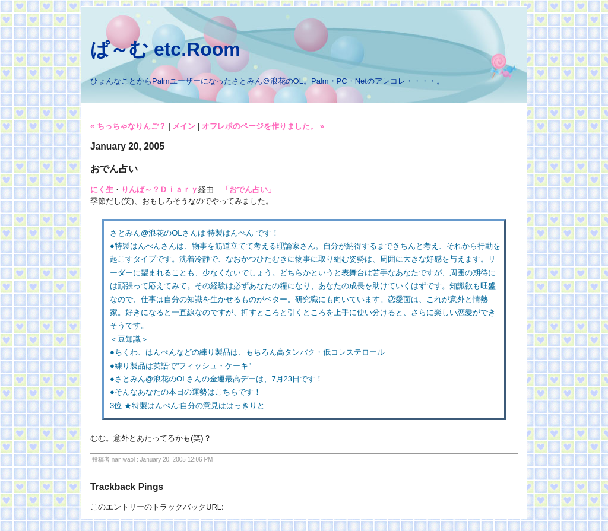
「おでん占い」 (248, 189)
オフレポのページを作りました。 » (263, 126)
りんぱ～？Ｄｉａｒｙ (159, 189)
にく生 (101, 189)
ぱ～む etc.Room (165, 49)
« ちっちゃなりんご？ (128, 126)
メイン (183, 126)
